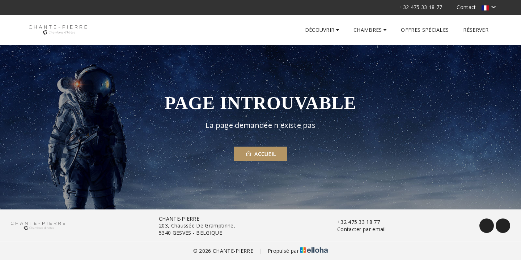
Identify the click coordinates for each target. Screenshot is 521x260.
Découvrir (322, 29)
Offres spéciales (425, 29)
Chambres (369, 29)
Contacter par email (357, 229)
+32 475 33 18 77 (354, 221)
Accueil (260, 153)
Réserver (475, 29)
